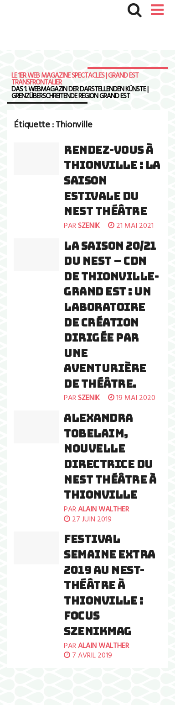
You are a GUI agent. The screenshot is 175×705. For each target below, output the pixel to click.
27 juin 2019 (88, 520)
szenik (89, 226)
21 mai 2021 (131, 226)
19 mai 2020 (131, 398)
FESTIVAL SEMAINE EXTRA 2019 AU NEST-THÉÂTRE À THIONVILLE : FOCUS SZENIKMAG (109, 585)
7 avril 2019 (88, 656)
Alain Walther (103, 510)
